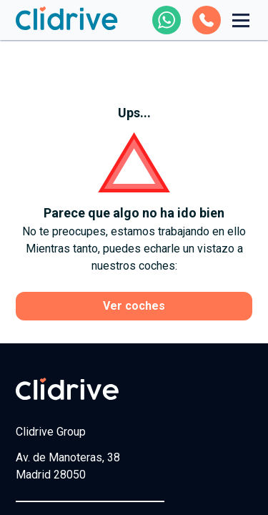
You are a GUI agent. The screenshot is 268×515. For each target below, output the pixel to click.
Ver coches (134, 306)
